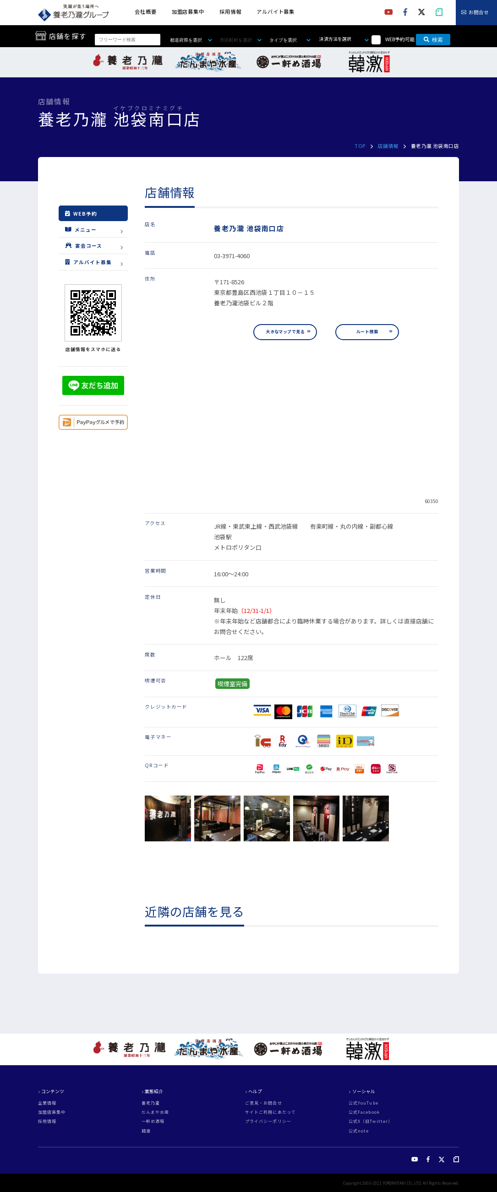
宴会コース (84, 245)
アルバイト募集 (276, 11)
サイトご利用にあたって (270, 1112)
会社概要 (146, 11)
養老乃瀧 (151, 1103)
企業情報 (47, 1103)
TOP (360, 145)
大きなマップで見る (285, 332)
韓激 (146, 1131)
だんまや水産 (155, 1112)
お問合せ (479, 12)
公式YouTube (363, 1103)
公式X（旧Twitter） (371, 1121)
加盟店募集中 (188, 11)
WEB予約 (81, 213)
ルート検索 (367, 332)
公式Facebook (364, 1112)
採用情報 (230, 11)
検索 (433, 40)
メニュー (81, 229)
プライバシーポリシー (268, 1121)
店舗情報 (388, 145)
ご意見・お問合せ (263, 1103)
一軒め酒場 (153, 1121)
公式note (359, 1131)
